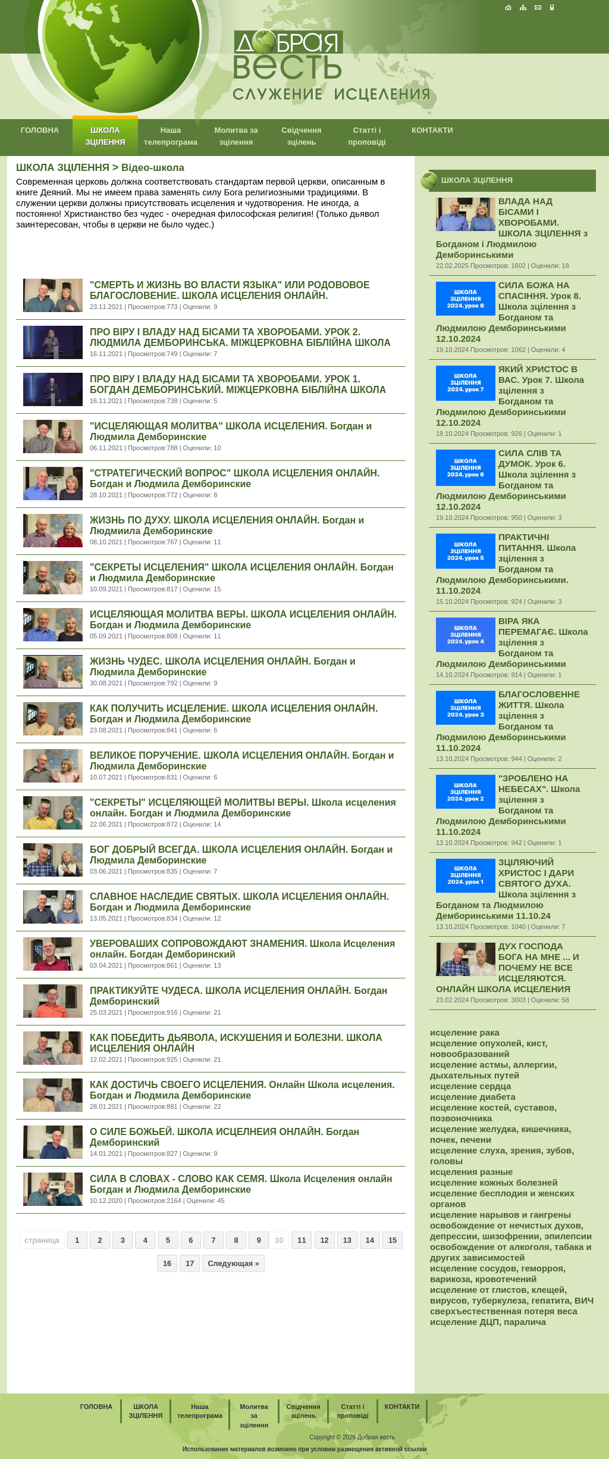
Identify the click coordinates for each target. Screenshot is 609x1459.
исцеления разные (471, 1172)
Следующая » (233, 1263)
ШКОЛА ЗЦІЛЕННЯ (62, 167)
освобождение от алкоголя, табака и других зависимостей (511, 1252)
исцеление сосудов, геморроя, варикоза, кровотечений (498, 1273)
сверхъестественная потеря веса (503, 1311)
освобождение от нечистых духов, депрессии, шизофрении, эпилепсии (511, 1230)
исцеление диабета (473, 1097)
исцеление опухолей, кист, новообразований (489, 1048)
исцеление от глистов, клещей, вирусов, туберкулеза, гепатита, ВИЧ (512, 1295)
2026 (349, 1437)
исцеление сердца (470, 1086)
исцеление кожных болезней (494, 1182)
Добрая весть (376, 1437)
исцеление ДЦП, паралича (488, 1322)
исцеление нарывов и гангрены (500, 1214)
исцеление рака (465, 1032)
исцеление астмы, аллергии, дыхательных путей (493, 1069)
